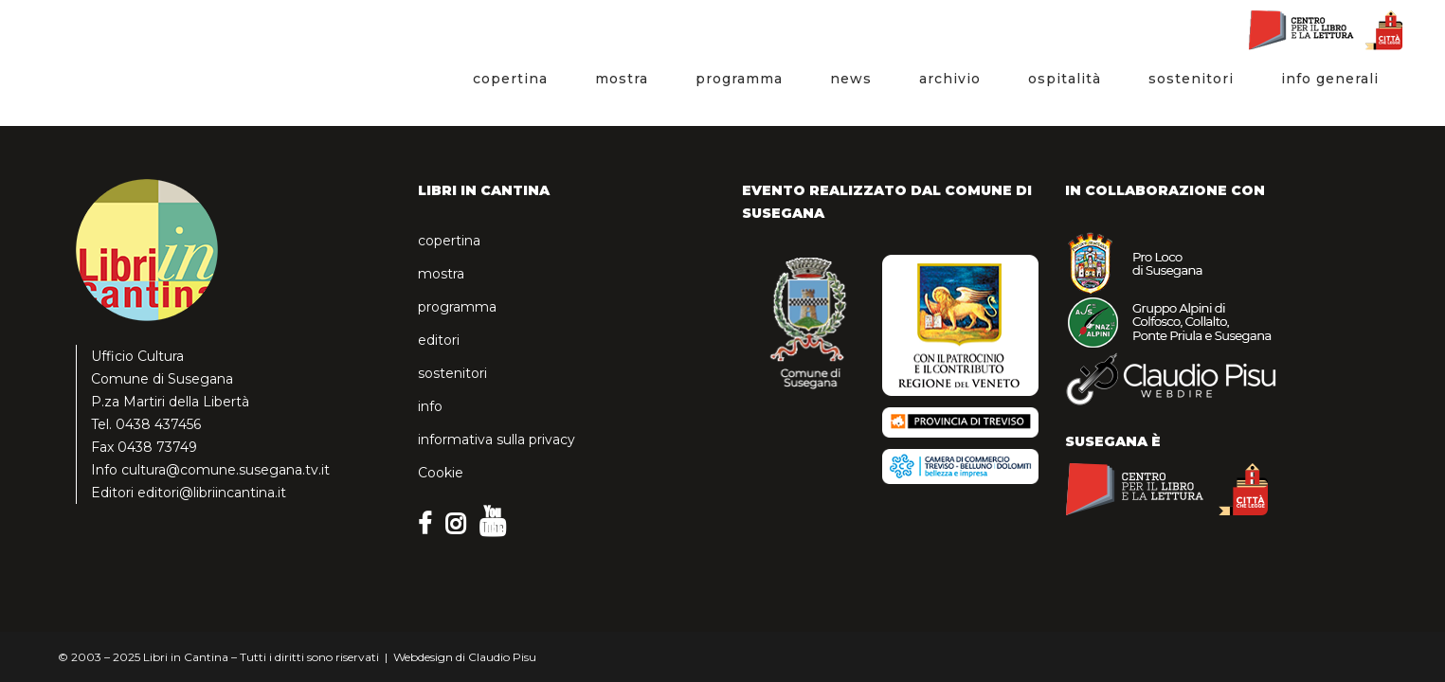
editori (439, 340)
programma (457, 306)
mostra (441, 273)
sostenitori (452, 373)
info (430, 406)
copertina (449, 240)
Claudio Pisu (502, 657)
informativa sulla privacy (496, 439)
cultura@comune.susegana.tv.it (225, 469)
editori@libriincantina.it (211, 492)
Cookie (440, 472)
